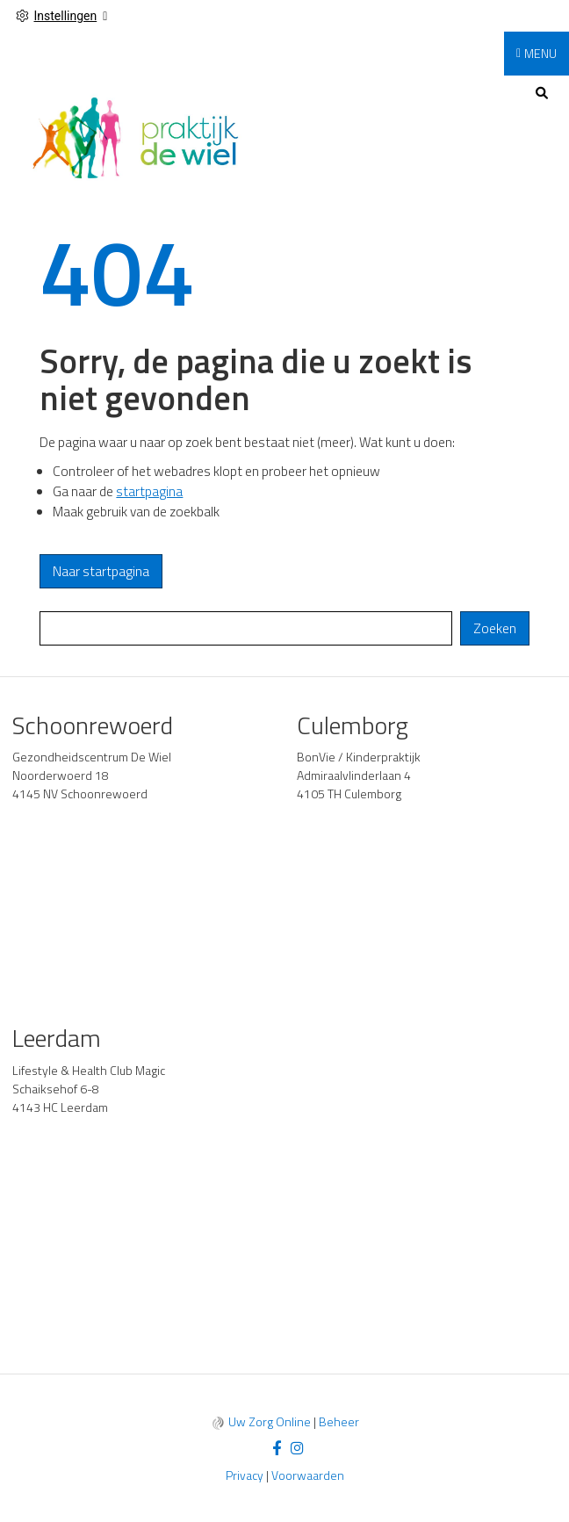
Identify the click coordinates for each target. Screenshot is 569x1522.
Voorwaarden (307, 1475)
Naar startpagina (101, 571)
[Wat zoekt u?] (246, 628)
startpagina (149, 491)
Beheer (339, 1421)
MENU (540, 53)
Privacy (244, 1475)
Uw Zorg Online (269, 1421)
